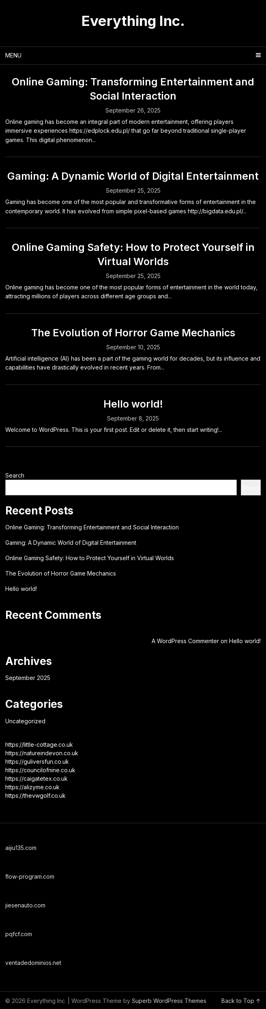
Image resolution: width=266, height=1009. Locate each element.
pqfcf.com (18, 933)
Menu (13, 55)
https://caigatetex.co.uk (36, 778)
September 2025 (27, 677)
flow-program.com (29, 876)
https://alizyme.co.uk (32, 787)
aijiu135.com (20, 847)
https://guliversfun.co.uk (37, 761)
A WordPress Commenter (185, 640)
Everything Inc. (133, 20)
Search (14, 475)
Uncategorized (25, 721)
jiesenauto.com (25, 905)
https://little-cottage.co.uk (39, 744)
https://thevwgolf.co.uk (35, 795)
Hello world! (133, 404)
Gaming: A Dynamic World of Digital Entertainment (133, 176)
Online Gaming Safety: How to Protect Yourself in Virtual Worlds (89, 557)
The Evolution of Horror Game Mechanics (133, 333)
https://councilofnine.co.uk (40, 770)
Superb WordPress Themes (169, 1000)
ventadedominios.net (33, 962)
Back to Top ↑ (241, 1000)
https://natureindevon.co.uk (41, 753)
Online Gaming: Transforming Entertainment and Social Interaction (92, 527)
